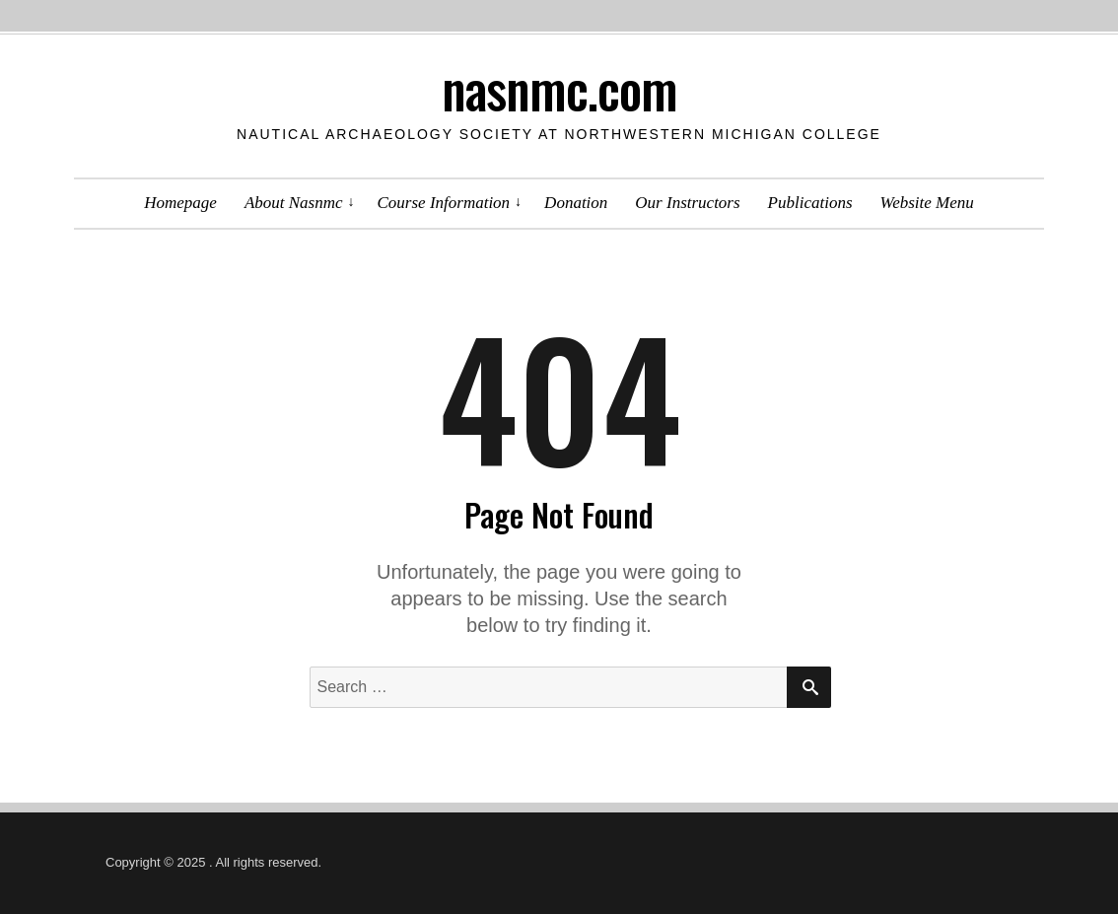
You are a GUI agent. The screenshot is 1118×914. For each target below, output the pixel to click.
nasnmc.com (559, 88)
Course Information (444, 202)
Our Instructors (687, 202)
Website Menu (927, 202)
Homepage (180, 202)
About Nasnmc (294, 202)
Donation (575, 202)
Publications (810, 202)
